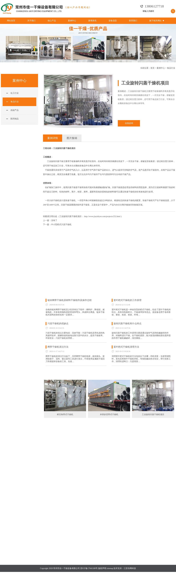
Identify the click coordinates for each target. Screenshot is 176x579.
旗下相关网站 (156, 21)
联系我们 (133, 21)
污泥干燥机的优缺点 (57, 323)
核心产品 (52, 21)
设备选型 (113, 21)
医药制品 (14, 119)
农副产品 (14, 110)
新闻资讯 (92, 21)
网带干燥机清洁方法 (57, 347)
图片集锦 (72, 138)
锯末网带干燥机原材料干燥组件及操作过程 (69, 300)
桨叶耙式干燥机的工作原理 (127, 300)
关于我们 (31, 21)
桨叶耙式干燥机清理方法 (126, 347)
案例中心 (72, 21)
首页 (152, 68)
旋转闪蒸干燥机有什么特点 (127, 323)
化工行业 (14, 93)
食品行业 (171, 68)
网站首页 (11, 21)
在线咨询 (129, 123)
